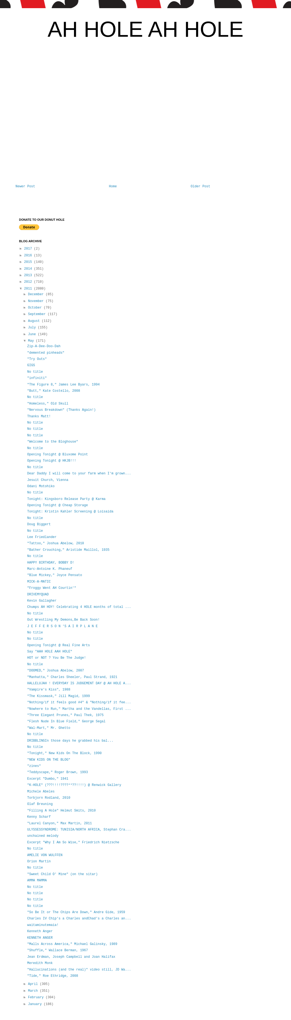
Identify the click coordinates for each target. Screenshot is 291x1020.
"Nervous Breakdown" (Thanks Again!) (61, 410)
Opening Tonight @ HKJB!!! (51, 461)
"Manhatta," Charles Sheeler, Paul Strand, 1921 (72, 677)
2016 (29, 255)
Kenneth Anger (40, 931)
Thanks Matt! (39, 416)
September (38, 314)
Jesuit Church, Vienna (47, 480)
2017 (29, 249)
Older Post (200, 186)
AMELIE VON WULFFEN (45, 855)
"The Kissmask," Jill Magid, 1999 (58, 696)
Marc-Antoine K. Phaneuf (49, 569)
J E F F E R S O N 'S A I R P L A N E (62, 626)
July (33, 327)
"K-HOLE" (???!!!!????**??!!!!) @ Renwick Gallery (74, 785)
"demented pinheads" (45, 353)
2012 (29, 282)
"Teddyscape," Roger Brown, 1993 (57, 772)
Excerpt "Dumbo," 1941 (47, 779)
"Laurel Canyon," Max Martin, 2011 (59, 823)
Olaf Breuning (40, 804)
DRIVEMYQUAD (38, 594)
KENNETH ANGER (40, 938)
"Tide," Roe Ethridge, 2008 (52, 976)
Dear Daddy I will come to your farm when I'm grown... (79, 473)
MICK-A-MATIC (39, 582)
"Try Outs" (37, 359)
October (36, 308)
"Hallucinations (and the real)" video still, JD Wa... (79, 970)
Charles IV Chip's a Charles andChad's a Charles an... (79, 919)
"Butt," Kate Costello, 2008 (53, 391)
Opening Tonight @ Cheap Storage (57, 505)
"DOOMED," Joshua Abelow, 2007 (55, 671)
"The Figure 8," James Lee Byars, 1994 (63, 385)
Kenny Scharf (39, 817)
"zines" (34, 766)
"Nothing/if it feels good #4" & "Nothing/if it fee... (79, 702)
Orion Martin (39, 861)
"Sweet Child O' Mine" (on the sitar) (62, 874)
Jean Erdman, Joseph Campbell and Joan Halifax (71, 957)
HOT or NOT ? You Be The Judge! (56, 658)
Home (113, 186)
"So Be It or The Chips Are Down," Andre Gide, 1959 (76, 912)
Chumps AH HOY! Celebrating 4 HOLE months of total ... (79, 607)
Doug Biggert (39, 524)
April (34, 984)
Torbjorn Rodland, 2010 (48, 798)
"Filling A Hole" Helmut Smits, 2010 (61, 811)
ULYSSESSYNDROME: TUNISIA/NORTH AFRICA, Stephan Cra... (79, 830)
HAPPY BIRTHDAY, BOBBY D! (50, 563)
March (34, 991)
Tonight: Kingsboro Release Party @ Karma (66, 499)
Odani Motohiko (41, 486)
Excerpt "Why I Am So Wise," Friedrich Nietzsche (73, 842)
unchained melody (42, 836)
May (32, 341)
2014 (29, 269)
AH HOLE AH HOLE (145, 29)
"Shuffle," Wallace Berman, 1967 (57, 950)
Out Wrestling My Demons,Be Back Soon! (63, 620)
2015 (29, 262)
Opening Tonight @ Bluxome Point (57, 454)
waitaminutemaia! (42, 925)
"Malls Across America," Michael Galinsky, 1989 (72, 944)
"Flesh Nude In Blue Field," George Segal (66, 721)
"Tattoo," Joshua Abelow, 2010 (55, 543)
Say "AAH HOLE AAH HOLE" (49, 652)
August (35, 321)
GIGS (31, 365)
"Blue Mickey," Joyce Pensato (54, 575)
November (37, 301)
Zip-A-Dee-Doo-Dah (43, 346)
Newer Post (25, 186)
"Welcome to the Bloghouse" (52, 442)
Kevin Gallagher (42, 601)
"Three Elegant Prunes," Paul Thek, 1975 (65, 715)
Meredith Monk (40, 963)
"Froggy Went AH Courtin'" (51, 588)
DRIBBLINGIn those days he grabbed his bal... (70, 741)
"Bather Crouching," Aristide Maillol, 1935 (68, 550)
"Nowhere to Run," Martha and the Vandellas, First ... (79, 709)
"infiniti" (37, 378)
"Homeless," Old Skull (47, 404)
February (37, 997)
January (36, 1004)
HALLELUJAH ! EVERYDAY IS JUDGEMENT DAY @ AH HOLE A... (79, 683)
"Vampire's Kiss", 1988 (48, 690)
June (33, 334)
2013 (29, 275)
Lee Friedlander (42, 537)
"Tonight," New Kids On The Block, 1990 (64, 753)
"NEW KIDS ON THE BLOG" (48, 760)
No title (35, 372)
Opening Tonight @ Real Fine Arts (58, 645)
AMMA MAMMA (37, 880)
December (37, 294)
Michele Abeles (41, 792)
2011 (29, 289)
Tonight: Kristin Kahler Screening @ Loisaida (70, 512)
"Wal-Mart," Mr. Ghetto (48, 728)
